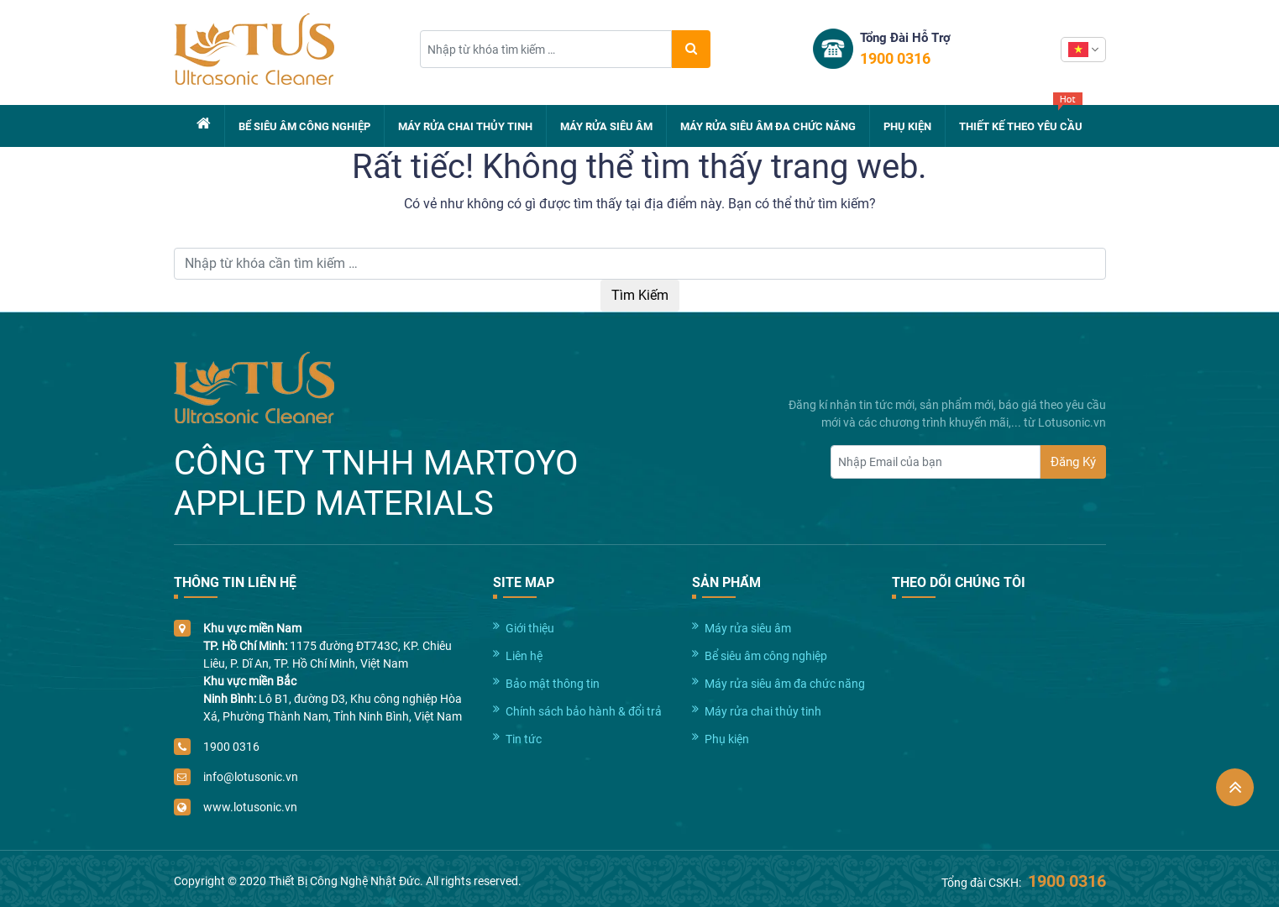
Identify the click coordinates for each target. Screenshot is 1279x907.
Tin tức (524, 739)
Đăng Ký (1073, 461)
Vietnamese (1078, 49)
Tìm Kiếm (639, 295)
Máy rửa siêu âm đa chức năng (768, 126)
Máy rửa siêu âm (606, 126)
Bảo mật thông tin (553, 683)
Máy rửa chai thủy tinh (465, 126)
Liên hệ (524, 656)
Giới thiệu (530, 628)
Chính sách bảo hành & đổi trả (584, 711)
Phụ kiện (907, 126)
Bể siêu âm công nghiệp (304, 126)
